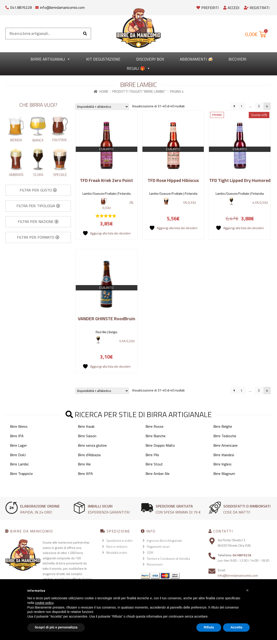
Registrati (256, 7)
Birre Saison (87, 436)
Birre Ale (84, 464)
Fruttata (59, 140)
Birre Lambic (19, 464)
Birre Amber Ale (157, 473)
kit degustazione (103, 59)
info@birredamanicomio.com (62, 7)
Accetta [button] (236, 627)
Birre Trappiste (21, 473)
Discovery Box (150, 59)
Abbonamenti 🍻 (196, 59)
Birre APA (85, 473)
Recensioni (155, 564)
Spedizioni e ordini (119, 540)
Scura (38, 174)
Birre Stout (154, 464)
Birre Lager (18, 445)
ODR (150, 552)
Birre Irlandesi (223, 455)
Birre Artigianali (50, 59)
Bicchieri (237, 59)
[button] (38, 190)
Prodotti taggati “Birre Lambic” (139, 91)
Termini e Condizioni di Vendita (168, 558)
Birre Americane (225, 445)
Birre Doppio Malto (160, 445)
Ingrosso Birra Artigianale (164, 540)
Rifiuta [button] (209, 627)
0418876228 (242, 555)
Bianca (38, 140)
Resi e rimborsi (116, 546)
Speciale (60, 174)
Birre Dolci (18, 455)
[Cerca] (85, 33)
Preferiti (207, 7)
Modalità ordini (116, 552)
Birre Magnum (224, 473)
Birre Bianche (155, 436)
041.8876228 (21, 7)
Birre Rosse (154, 426)
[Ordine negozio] (102, 107)
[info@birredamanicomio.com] (37, 6)
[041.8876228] (7, 6)
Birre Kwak (86, 426)
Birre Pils (152, 455)
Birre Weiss (19, 426)
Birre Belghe (222, 426)
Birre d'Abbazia (89, 455)
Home (103, 91)
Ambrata (16, 174)
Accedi (231, 7)
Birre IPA (17, 436)
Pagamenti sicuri (158, 546)
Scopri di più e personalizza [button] (56, 627)
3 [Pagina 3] (259, 106)
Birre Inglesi (222, 464)
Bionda (16, 140)
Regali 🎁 (138, 68)
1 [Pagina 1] (241, 106)
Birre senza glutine (92, 445)
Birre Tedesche (224, 436)
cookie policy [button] (44, 603)
